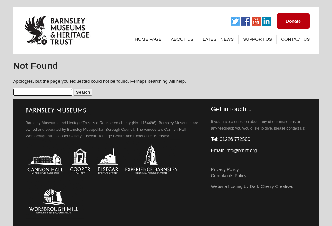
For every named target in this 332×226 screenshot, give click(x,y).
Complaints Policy (228, 175)
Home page (148, 39)
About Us (182, 39)
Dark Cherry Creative (271, 186)
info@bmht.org (241, 150)
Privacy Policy (225, 169)
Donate (293, 21)
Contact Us (295, 39)
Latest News (218, 39)
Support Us (257, 39)
